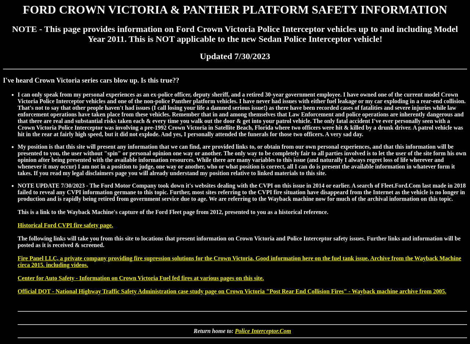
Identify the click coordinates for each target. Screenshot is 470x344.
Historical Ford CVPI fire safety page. (65, 225)
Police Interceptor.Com (263, 331)
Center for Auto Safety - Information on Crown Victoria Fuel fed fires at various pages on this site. (141, 278)
